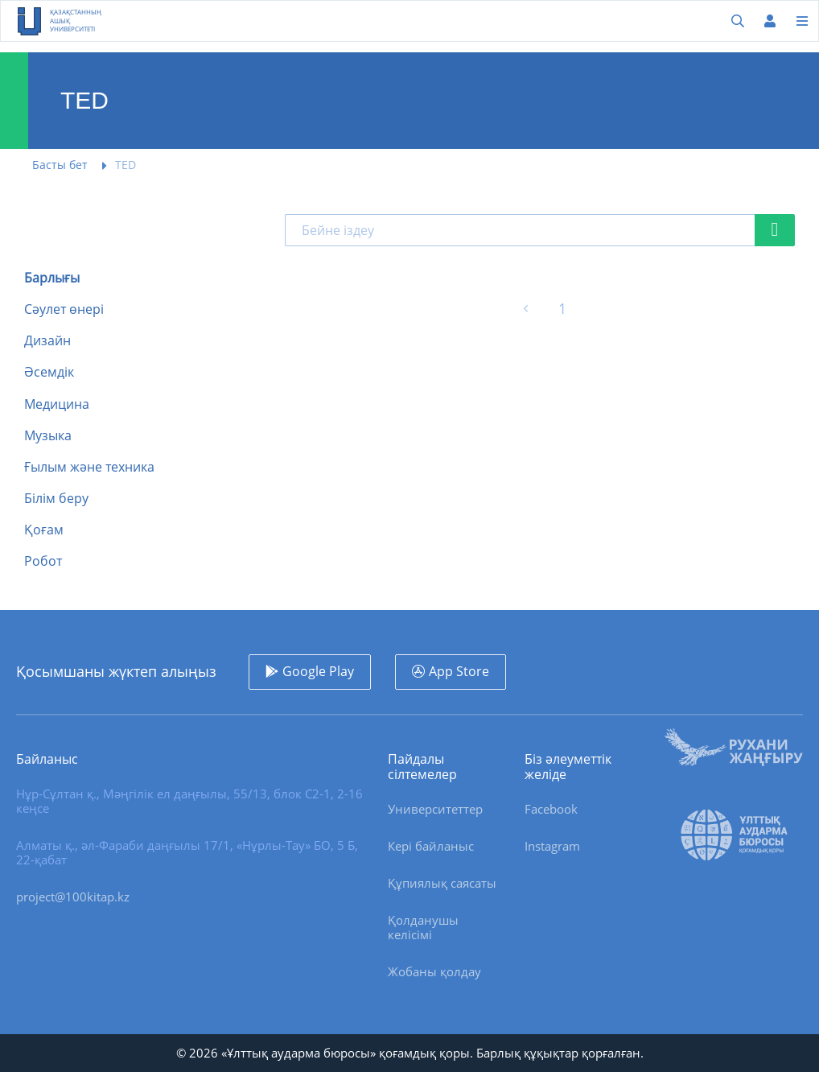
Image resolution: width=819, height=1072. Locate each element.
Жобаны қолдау (434, 971)
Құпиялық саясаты (442, 883)
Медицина (56, 404)
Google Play (318, 671)
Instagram (552, 846)
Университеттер (435, 809)
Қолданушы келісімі (423, 927)
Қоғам (44, 530)
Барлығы (52, 278)
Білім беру (56, 498)
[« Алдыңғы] (526, 309)
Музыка (48, 435)
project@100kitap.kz (73, 897)
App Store (459, 671)
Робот (43, 561)
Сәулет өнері (64, 309)
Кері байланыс (431, 846)
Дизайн (47, 340)
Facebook (551, 809)
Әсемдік (49, 372)
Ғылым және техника (89, 467)
